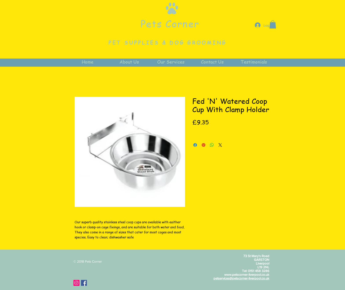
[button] (272, 24)
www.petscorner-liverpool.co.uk (246, 274)
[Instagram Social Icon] (76, 283)
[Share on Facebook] (195, 145)
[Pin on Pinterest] (203, 145)
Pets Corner (170, 23)
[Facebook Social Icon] (84, 283)
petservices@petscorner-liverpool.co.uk (241, 278)
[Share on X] (220, 145)
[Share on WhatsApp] (212, 145)
